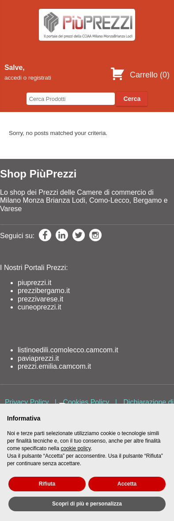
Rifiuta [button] (47, 484)
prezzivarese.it (40, 299)
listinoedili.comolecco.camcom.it (68, 350)
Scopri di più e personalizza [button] (87, 504)
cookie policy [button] (76, 448)
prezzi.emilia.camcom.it (54, 366)
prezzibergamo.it (44, 290)
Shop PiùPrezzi (38, 174)
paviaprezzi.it (38, 358)
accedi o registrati (27, 77)
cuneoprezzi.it (39, 307)
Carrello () (140, 74)
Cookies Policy (86, 402)
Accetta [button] (126, 484)
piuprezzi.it (34, 282)
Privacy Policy (27, 402)
